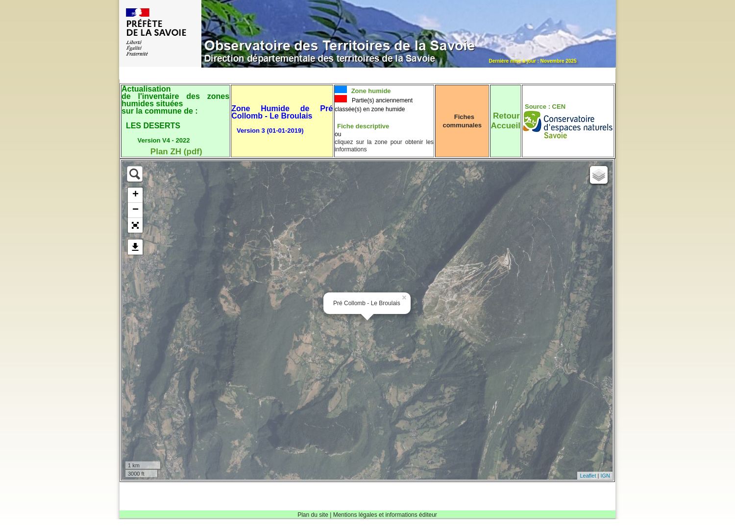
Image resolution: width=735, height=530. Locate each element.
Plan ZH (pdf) (176, 151)
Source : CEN (545, 106)
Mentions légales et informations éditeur (385, 514)
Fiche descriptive (363, 126)
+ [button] (135, 195)
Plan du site (312, 514)
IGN (605, 476)
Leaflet (588, 476)
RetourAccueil (505, 120)
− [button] (135, 210)
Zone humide (370, 91)
